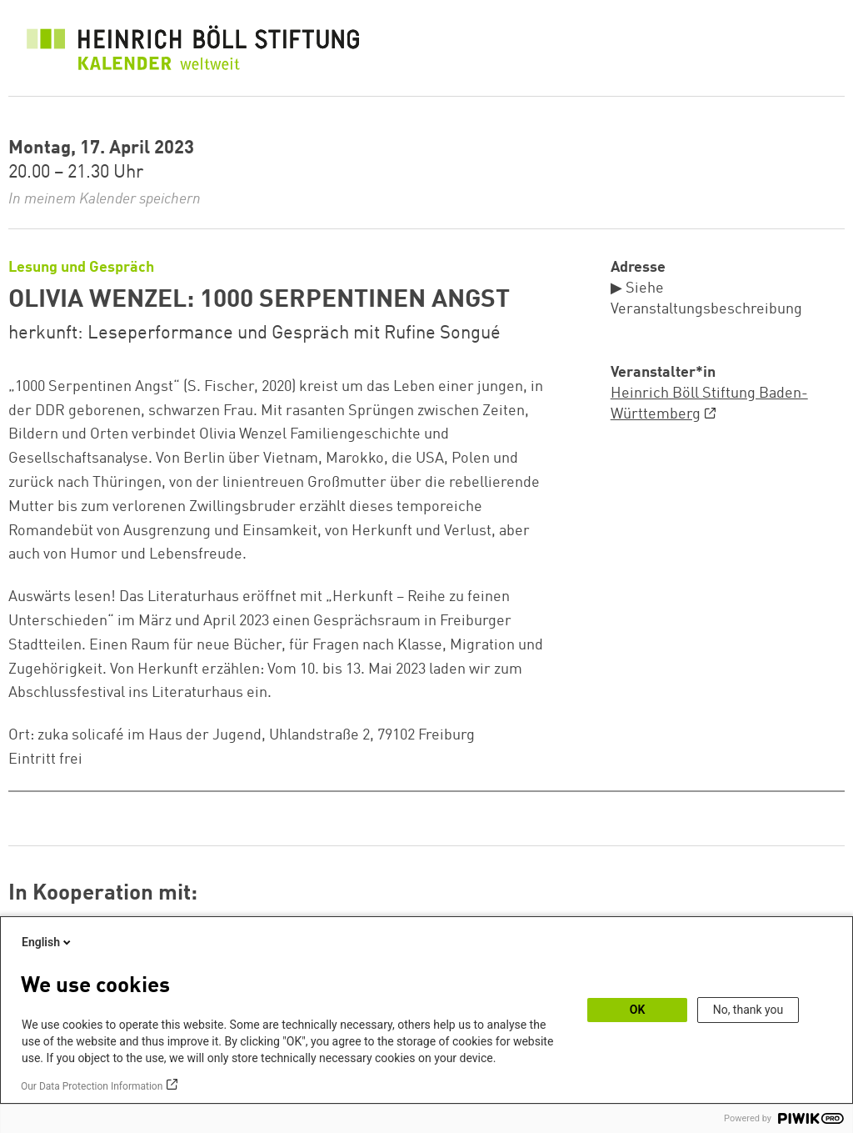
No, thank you (748, 1009)
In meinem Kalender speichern (104, 199)
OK (638, 1009)
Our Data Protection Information (91, 1086)
